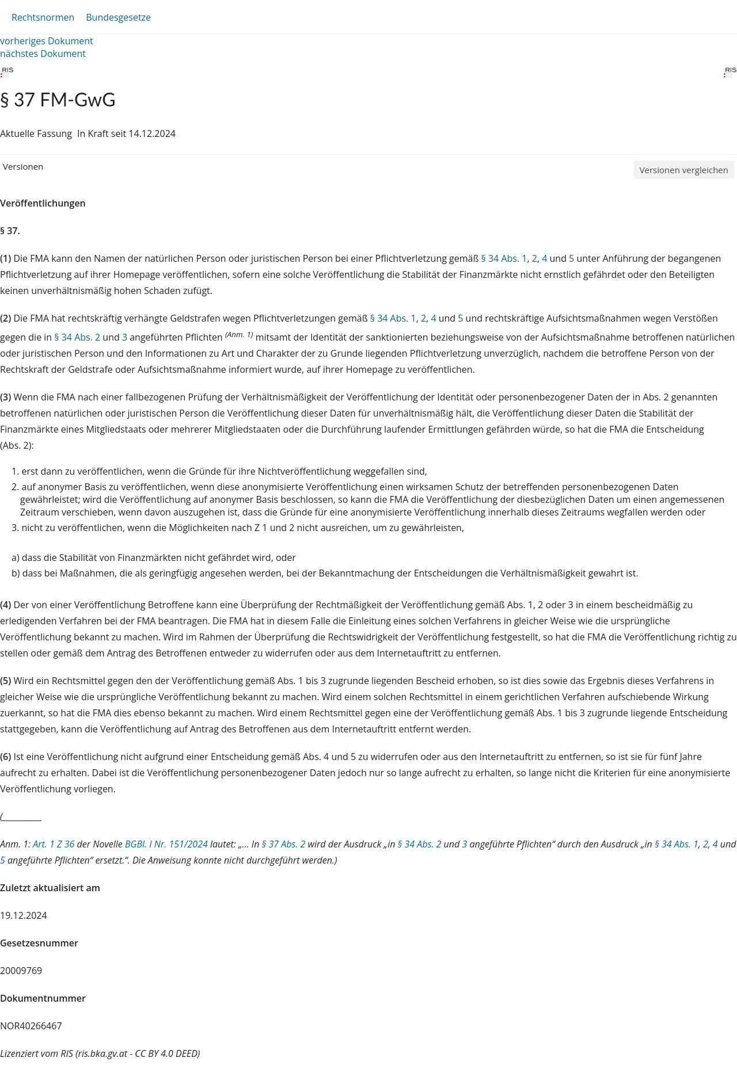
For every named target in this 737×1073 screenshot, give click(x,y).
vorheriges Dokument (46, 41)
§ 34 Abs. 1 (504, 258)
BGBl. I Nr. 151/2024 (166, 844)
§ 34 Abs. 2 (77, 337)
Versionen (23, 166)
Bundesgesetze (118, 17)
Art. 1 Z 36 (53, 844)
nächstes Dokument (43, 53)
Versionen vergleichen (684, 169)
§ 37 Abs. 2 (284, 844)
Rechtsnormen (43, 17)
